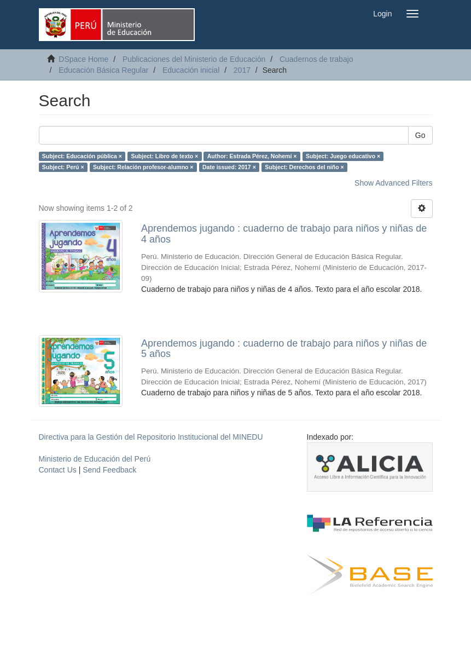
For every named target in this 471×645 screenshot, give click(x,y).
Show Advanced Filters (393, 182)
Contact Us (58, 469)
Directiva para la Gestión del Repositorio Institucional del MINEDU (151, 437)
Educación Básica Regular (103, 70)
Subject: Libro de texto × (164, 156)
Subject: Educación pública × (82, 156)
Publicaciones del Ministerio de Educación (194, 59)
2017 (242, 70)
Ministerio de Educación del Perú (95, 458)
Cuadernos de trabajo (316, 59)
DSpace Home (83, 59)
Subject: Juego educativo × (343, 156)
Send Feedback (109, 469)
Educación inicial (190, 70)
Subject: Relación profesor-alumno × (143, 167)
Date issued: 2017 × (229, 167)
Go (420, 135)
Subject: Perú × (63, 167)
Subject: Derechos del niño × (304, 167)
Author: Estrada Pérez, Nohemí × (252, 156)
